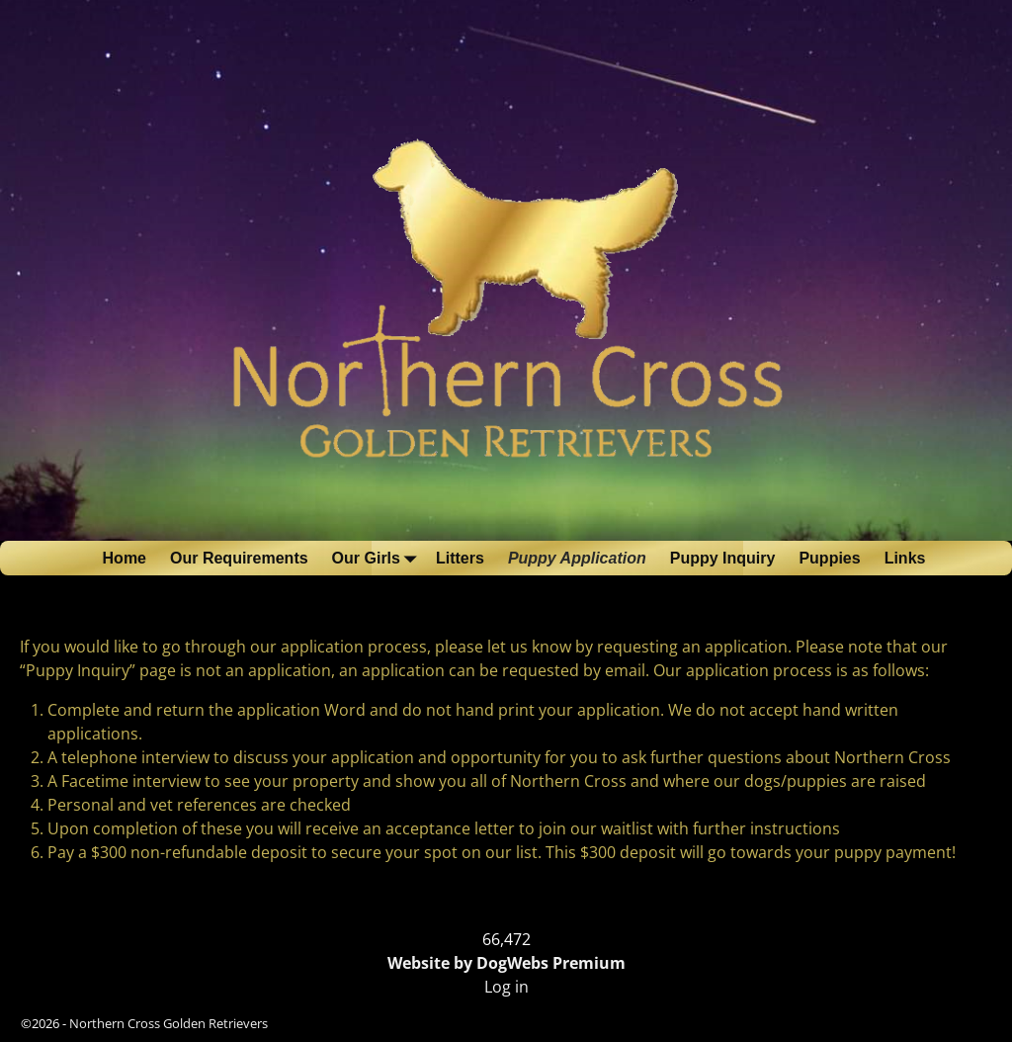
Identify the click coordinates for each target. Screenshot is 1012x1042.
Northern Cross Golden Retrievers (168, 1023)
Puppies (829, 558)
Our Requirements (239, 558)
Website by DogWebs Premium (506, 963)
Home (124, 558)
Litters (460, 558)
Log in (506, 987)
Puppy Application (577, 558)
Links (905, 558)
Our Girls (378, 558)
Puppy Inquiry (723, 558)
